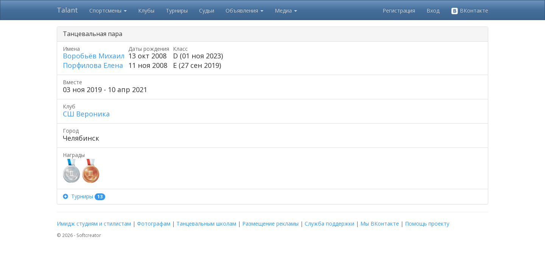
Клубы (146, 10)
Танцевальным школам (206, 223)
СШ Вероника (86, 113)
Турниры (177, 10)
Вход (433, 10)
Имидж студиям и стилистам (94, 223)
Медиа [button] (286, 10)
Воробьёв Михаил (94, 55)
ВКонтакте (469, 11)
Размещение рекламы (270, 223)
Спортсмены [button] (108, 10)
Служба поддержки (329, 223)
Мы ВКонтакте (379, 223)
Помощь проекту (427, 223)
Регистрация (399, 10)
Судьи (206, 10)
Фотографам (153, 223)
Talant (67, 9)
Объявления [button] (244, 10)
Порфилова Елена (93, 65)
